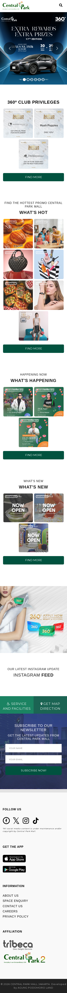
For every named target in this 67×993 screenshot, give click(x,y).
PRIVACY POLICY (16, 916)
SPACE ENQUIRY (15, 900)
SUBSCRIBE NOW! (33, 770)
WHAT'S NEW (11, 497)
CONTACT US (13, 906)
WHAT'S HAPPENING (14, 391)
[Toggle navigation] (54, 5)
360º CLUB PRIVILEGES (15, 111)
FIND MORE (33, 177)
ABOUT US (11, 895)
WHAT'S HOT (10, 223)
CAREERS (10, 911)
